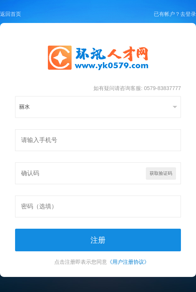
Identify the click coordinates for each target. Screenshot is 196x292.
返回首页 (10, 14)
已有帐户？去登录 (175, 14)
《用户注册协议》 (128, 262)
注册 (98, 240)
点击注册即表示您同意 (101, 262)
